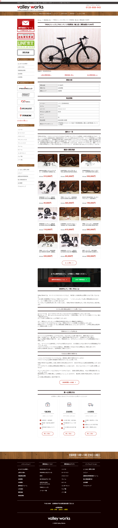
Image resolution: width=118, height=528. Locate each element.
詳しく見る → (47, 433)
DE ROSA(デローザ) (45, 479)
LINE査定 (20, 489)
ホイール (20, 149)
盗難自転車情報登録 (23, 176)
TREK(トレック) (44, 487)
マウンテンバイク (22, 139)
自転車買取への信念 (69, 382)
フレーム (20, 146)
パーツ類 (20, 159)
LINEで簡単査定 (81, 279)
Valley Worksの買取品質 (45, 13)
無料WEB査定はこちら (59, 279)
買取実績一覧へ (69, 75)
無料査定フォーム (22, 485)
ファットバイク (22, 143)
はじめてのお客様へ (23, 63)
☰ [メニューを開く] (0, 1)
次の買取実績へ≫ (92, 75)
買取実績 (72, 13)
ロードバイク (21, 133)
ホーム (35, 13)
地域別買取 (21, 495)
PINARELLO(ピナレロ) (46, 472)
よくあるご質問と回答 (23, 169)
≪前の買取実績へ (46, 75)
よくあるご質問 (81, 13)
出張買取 (20, 77)
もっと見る (69, 263)
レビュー (56, 13)
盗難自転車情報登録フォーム (90, 476)
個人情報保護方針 (22, 179)
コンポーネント (22, 153)
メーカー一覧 (43, 490)
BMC (41, 476)
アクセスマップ (22, 186)
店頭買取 (20, 73)
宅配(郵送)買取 (21, 70)
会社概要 (20, 183)
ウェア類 (20, 156)
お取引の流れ (64, 13)
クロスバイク (21, 136)
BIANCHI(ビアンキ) (45, 469)
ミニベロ (20, 129)
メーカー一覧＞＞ (22, 120)
